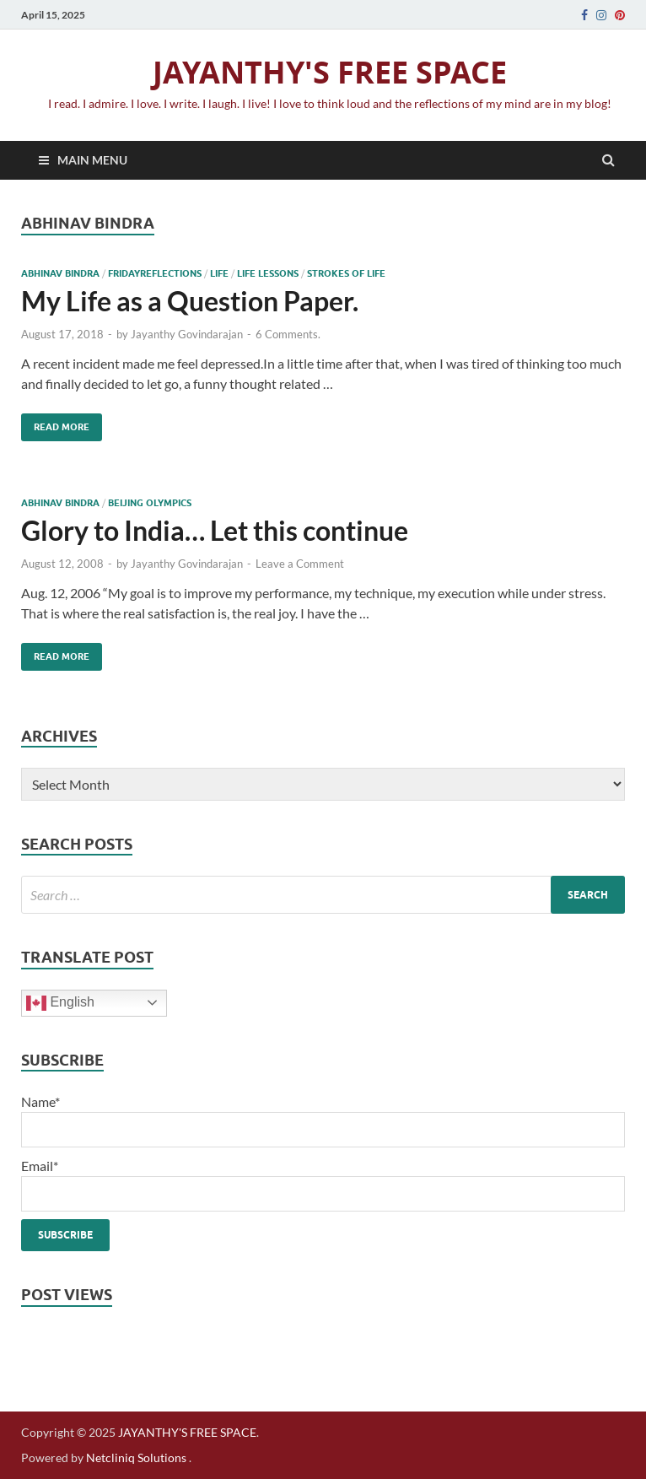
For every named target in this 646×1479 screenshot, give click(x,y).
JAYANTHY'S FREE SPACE (330, 72)
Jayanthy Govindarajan (187, 334)
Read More (55, 423)
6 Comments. (288, 334)
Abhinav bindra (60, 273)
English (60, 1003)
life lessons (268, 273)
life (219, 273)
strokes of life (346, 273)
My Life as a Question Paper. (189, 300)
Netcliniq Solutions (136, 1457)
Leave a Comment (300, 563)
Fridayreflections (155, 273)
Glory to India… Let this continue (214, 530)
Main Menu (92, 160)
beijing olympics (149, 503)
